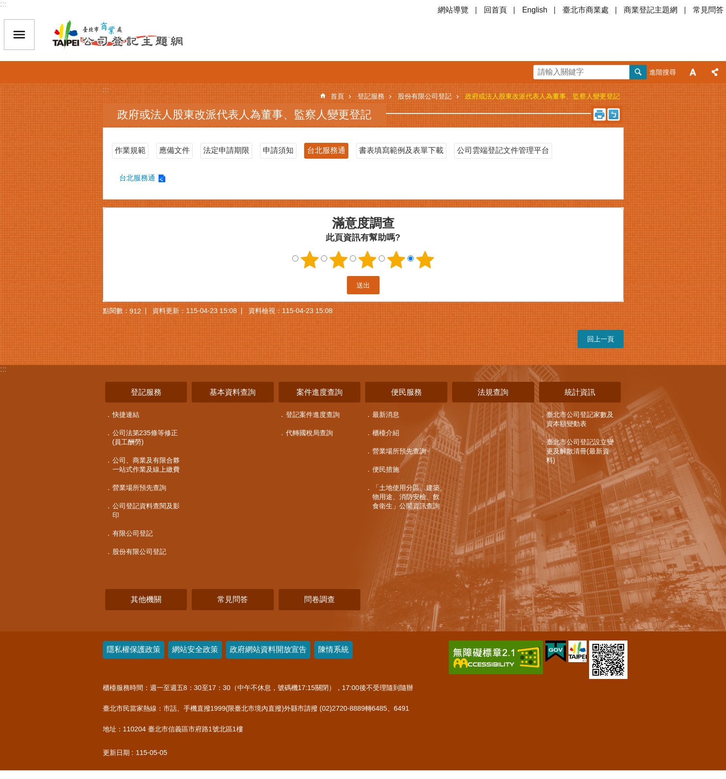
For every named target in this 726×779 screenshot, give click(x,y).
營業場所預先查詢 (139, 487)
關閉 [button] (19, 34)
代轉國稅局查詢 (309, 433)
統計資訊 (580, 392)
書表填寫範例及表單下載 (401, 150)
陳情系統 (333, 649)
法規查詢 (493, 392)
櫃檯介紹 (385, 433)
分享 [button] (715, 72)
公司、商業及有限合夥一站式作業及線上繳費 (146, 464)
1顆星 (309, 260)
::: (3, 4)
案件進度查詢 (319, 392)
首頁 (337, 96)
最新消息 (385, 414)
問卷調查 (319, 599)
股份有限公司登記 (425, 96)
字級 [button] (693, 72)
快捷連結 (125, 414)
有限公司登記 (132, 533)
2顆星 (338, 260)
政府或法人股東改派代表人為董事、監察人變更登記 (542, 96)
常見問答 (708, 10)
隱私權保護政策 (133, 649)
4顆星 (396, 260)
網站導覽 (453, 10)
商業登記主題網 (650, 10)
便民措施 (385, 469)
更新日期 (116, 752)
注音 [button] (613, 114)
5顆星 (425, 260)
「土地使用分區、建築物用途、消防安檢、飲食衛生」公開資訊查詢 (406, 497)
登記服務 (370, 96)
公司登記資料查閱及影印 (146, 510)
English (534, 10)
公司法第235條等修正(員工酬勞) (145, 437)
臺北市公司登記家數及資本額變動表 (580, 419)
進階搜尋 (662, 72)
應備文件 (174, 150)
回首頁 (495, 10)
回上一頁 (600, 339)
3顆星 (367, 260)
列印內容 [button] (599, 114)
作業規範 (130, 150)
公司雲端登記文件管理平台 (503, 150)
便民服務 (406, 392)
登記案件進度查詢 (313, 414)
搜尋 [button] (638, 72)
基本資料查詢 (232, 392)
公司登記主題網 (134, 34)
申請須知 (278, 150)
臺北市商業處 (586, 10)
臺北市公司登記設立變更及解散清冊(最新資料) (580, 451)
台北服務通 (326, 150)
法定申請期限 (226, 150)
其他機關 (146, 599)
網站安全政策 (195, 649)
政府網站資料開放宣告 (268, 649)
